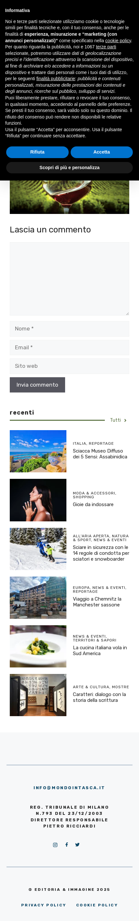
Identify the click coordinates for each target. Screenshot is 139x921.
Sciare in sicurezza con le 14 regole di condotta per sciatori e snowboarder (101, 553)
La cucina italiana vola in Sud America (100, 650)
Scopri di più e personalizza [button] (69, 167)
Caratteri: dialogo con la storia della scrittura (99, 697)
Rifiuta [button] (37, 152)
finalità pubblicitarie (55, 78)
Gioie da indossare (93, 504)
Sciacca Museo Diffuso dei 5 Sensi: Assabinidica (100, 454)
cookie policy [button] (118, 40)
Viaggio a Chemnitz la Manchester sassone (97, 602)
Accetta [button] (101, 152)
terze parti (106, 46)
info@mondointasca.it (69, 787)
